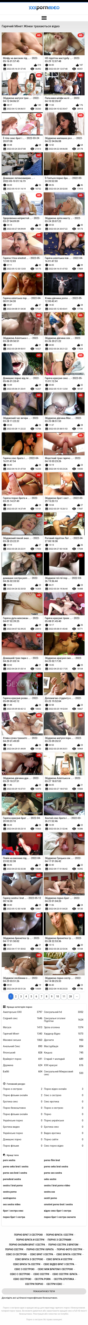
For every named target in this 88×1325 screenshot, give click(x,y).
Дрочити (63, 1040)
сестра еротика (64, 1279)
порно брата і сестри (59, 1234)
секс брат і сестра (41, 1254)
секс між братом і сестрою (55, 1269)
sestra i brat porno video (57, 1185)
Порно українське (63, 1120)
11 (64, 996)
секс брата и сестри (59, 1259)
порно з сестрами (59, 1239)
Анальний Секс (22, 1046)
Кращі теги (13, 1155)
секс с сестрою (20, 1274)
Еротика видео (22, 1126)
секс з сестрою (24, 1269)
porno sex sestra (53, 1172)
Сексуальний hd (63, 1012)
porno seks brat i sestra (15, 1166)
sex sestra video (12, 1204)
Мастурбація (63, 1046)
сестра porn (43, 1279)
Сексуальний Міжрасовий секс (63, 1073)
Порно (63, 1114)
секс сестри (41, 1274)
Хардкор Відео (63, 1033)
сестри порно (34, 1284)
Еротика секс (22, 1101)
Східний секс (22, 1018)
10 (57, 996)
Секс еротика (63, 1101)
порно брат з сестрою (28, 1234)
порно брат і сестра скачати (60, 1217)
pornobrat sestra (12, 1179)
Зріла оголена (63, 1027)
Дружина (22, 1065)
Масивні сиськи (22, 1040)
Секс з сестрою (63, 1095)
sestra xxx (49, 1191)
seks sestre (50, 1179)
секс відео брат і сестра (58, 1264)
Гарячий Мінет (22, 1033)
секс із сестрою (16, 1254)
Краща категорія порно (19, 1007)
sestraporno (9, 1198)
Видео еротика (63, 1133)
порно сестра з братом (63, 1244)
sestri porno (50, 1198)
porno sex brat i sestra (15, 1172)
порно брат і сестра (14, 1217)
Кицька (63, 1052)
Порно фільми (22, 1145)
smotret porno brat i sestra (58, 1204)
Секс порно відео (63, 1145)
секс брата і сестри (68, 1254)
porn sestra (9, 1160)
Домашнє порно (22, 1139)
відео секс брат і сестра (57, 1210)
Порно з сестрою (22, 1089)
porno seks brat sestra (56, 1166)
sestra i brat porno (13, 1185)
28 (70, 996)
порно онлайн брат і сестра (27, 1244)
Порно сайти (63, 1139)
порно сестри (14, 1249)
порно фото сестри (69, 1249)
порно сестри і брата (40, 1249)
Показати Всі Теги (44, 1291)
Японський (22, 1052)
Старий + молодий (63, 1059)
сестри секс (54, 1284)
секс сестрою (22, 1279)
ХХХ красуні (63, 1065)
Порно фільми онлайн (22, 1095)
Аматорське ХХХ (22, 1012)
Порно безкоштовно (22, 1107)
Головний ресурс (16, 1083)
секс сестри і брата (64, 1274)
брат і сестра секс (13, 1210)
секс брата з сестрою (29, 1259)
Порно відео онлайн (63, 1089)
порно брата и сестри (30, 1239)
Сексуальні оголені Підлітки (63, 1020)
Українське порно (22, 1120)
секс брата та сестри (26, 1264)
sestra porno (10, 1191)
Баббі (22, 1071)
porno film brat (52, 1160)
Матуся (22, 1027)
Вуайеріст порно (22, 1059)
